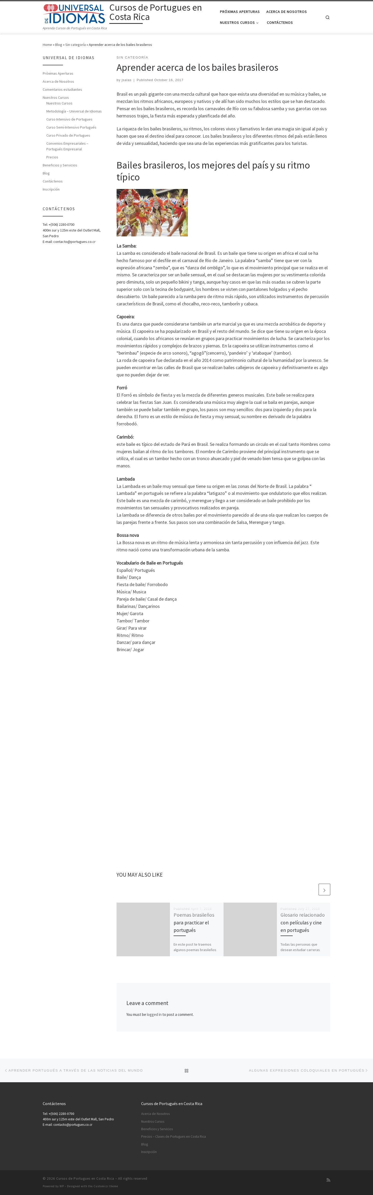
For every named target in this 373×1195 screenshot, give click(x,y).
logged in (154, 1014)
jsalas (127, 80)
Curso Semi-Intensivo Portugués (71, 127)
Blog (58, 44)
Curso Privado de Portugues (68, 135)
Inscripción (51, 189)
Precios (52, 157)
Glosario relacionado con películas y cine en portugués (303, 922)
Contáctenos (53, 181)
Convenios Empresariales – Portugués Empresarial (67, 146)
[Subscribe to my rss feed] (328, 1180)
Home (47, 44)
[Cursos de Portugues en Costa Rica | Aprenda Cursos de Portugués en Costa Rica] (75, 13)
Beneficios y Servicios (60, 165)
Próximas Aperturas (58, 73)
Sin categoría (75, 44)
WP (62, 1186)
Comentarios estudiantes (62, 89)
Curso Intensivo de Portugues (69, 119)
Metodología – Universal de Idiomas (74, 111)
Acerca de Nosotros (58, 81)
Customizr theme (106, 1186)
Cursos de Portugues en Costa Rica (85, 1178)
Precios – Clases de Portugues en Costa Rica (173, 1136)
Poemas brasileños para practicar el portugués (194, 922)
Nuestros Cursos (56, 97)
